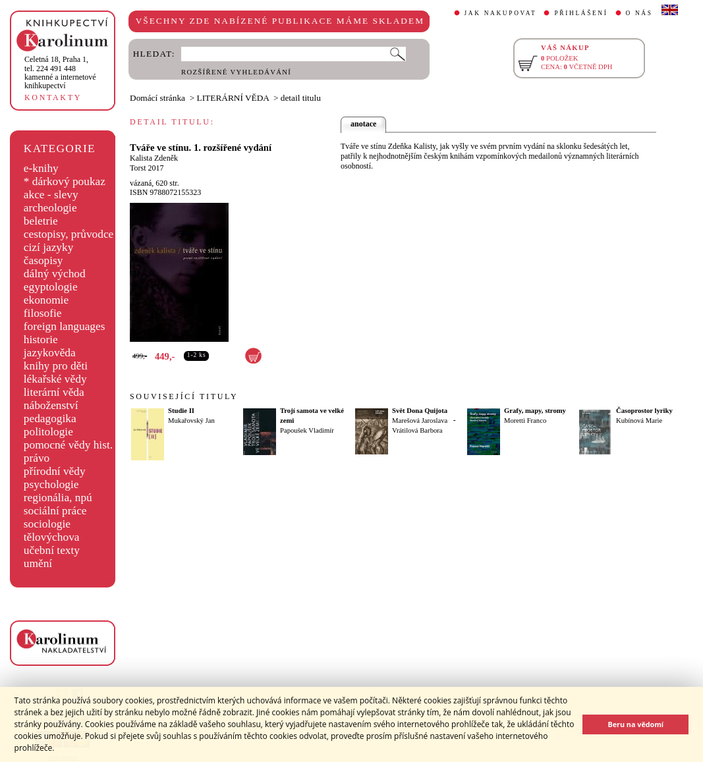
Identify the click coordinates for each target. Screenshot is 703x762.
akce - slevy (51, 194)
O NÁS (639, 13)
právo (36, 458)
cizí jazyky (49, 247)
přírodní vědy (55, 471)
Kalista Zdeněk (154, 158)
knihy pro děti (56, 366)
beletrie (41, 221)
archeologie (50, 208)
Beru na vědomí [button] (635, 724)
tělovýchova (52, 537)
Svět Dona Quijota (419, 410)
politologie (48, 431)
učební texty (52, 550)
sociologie (47, 524)
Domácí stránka (157, 98)
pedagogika (50, 418)
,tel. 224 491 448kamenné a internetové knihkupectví (60, 72)
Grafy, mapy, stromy (535, 410)
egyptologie (51, 287)
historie (41, 339)
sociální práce (55, 510)
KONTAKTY (53, 97)
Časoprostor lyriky (644, 410)
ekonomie (46, 300)
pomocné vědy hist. (68, 445)
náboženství (51, 405)
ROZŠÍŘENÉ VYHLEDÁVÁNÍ (236, 72)
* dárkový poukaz (64, 181)
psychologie (51, 484)
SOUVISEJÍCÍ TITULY (184, 396)
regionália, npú (58, 497)
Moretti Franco (525, 420)
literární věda (54, 392)
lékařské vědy (55, 379)
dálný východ (55, 273)
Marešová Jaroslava (419, 420)
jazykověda (50, 352)
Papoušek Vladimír (307, 430)
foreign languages (64, 326)
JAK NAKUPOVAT (500, 13)
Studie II (181, 410)
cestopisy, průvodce (69, 234)
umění (38, 563)
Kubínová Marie (639, 420)
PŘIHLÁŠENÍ (580, 13)
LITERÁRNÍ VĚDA (233, 98)
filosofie (43, 313)
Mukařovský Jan (191, 420)
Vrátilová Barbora (417, 430)
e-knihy (41, 168)
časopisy (43, 260)
